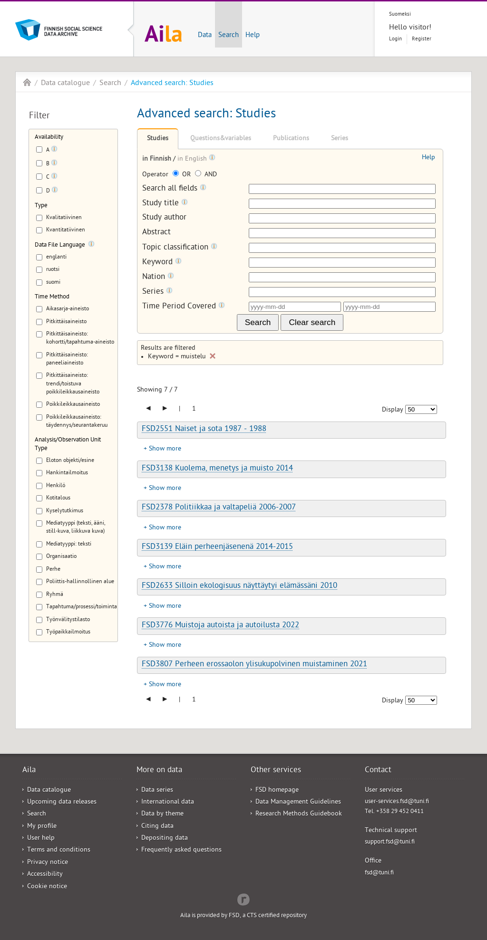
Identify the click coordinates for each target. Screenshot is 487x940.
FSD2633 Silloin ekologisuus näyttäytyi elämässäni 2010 (239, 586)
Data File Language (60, 245)
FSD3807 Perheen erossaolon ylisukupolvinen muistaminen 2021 (254, 665)
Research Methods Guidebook (298, 814)
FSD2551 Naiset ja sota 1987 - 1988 (204, 429)
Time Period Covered (183, 306)
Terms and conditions (58, 850)
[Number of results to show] (421, 409)
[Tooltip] (54, 150)
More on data (159, 771)
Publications (291, 139)
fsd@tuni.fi (379, 873)
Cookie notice (47, 887)
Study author (164, 218)
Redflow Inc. (243, 898)
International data (167, 802)
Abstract (156, 233)
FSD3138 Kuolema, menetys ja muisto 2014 (217, 469)
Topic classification (179, 247)
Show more (165, 449)
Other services (276, 771)
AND (206, 175)
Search (228, 35)
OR (183, 175)
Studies (157, 139)
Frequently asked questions (181, 850)
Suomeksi (400, 14)
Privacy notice (47, 863)
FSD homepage (277, 791)
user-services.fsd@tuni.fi (397, 802)
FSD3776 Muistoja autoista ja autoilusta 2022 (220, 626)
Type (41, 206)
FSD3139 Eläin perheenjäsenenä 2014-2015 (217, 547)
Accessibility (45, 875)
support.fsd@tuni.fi (390, 842)
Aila (27, 82)
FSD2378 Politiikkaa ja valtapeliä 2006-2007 (219, 508)
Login (395, 39)
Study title (165, 203)
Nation (158, 277)
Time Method (52, 297)
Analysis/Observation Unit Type (68, 444)
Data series (157, 791)
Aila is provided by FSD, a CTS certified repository (243, 916)
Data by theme (162, 814)
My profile (42, 827)
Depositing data (164, 838)
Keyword (162, 262)
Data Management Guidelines (298, 802)
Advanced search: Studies (172, 83)
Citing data (157, 827)
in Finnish (157, 159)
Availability (49, 137)
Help (252, 35)
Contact (378, 771)
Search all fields (174, 188)
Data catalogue (65, 83)
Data (205, 35)
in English (193, 159)
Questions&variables (220, 139)
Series (339, 139)
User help (41, 838)
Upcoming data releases (62, 802)
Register (421, 39)
